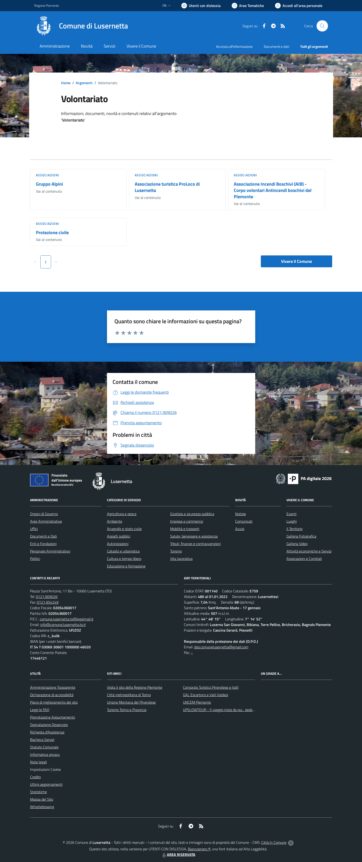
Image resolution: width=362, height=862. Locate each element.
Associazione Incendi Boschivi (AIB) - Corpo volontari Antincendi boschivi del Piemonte (272, 190)
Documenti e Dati (43, 536)
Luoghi (291, 521)
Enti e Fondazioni (43, 543)
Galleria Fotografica (301, 536)
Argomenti (84, 83)
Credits (35, 777)
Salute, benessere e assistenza (194, 536)
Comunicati (243, 521)
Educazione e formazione (126, 566)
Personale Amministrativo (50, 551)
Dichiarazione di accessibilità (51, 695)
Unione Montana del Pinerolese (131, 702)
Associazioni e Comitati (304, 558)
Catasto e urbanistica (123, 551)
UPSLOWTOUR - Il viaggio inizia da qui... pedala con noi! (225, 710)
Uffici (34, 529)
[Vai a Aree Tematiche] (247, 5)
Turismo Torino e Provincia (126, 710)
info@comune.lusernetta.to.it (63, 624)
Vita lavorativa (181, 558)
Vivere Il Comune (296, 261)
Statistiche (38, 792)
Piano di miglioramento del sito (54, 702)
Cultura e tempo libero (124, 558)
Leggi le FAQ (39, 710)
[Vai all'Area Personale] (298, 5)
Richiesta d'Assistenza (47, 732)
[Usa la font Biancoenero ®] (201, 5)
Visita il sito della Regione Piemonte (134, 687)
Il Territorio (294, 529)
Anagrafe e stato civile (124, 529)
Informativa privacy (45, 754)
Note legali (38, 762)
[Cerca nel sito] (322, 25)
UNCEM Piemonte (197, 702)
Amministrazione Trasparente (52, 687)
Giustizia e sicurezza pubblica (192, 514)
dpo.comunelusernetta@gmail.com (221, 647)
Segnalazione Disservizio (49, 724)
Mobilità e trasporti (184, 529)
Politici (35, 558)
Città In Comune (273, 842)
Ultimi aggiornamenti (46, 784)
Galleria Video (296, 543)
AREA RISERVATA (178, 854)
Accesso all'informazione (234, 46)
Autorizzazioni (117, 543)
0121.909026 (47, 596)
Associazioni (47, 175)
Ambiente (114, 521)
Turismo (176, 551)
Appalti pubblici (118, 536)
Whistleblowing (42, 807)
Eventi (291, 514)
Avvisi (239, 529)
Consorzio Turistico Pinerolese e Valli (210, 687)
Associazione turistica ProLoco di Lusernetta (167, 187)
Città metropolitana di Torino (129, 695)
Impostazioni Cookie (45, 769)
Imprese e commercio (186, 521)
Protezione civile (52, 232)
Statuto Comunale (44, 747)
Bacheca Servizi (42, 739)
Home (65, 83)
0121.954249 (48, 602)
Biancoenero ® (199, 849)
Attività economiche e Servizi (308, 551)
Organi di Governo (44, 514)
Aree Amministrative (46, 521)
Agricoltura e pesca (121, 514)
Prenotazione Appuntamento (52, 717)
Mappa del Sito (41, 799)
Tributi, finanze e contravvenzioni (195, 543)
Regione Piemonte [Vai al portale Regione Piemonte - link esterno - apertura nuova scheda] (46, 5)
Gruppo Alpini (49, 184)
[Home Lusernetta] (81, 25)
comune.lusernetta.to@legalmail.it (66, 619)
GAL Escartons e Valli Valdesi (205, 695)
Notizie (240, 514)
